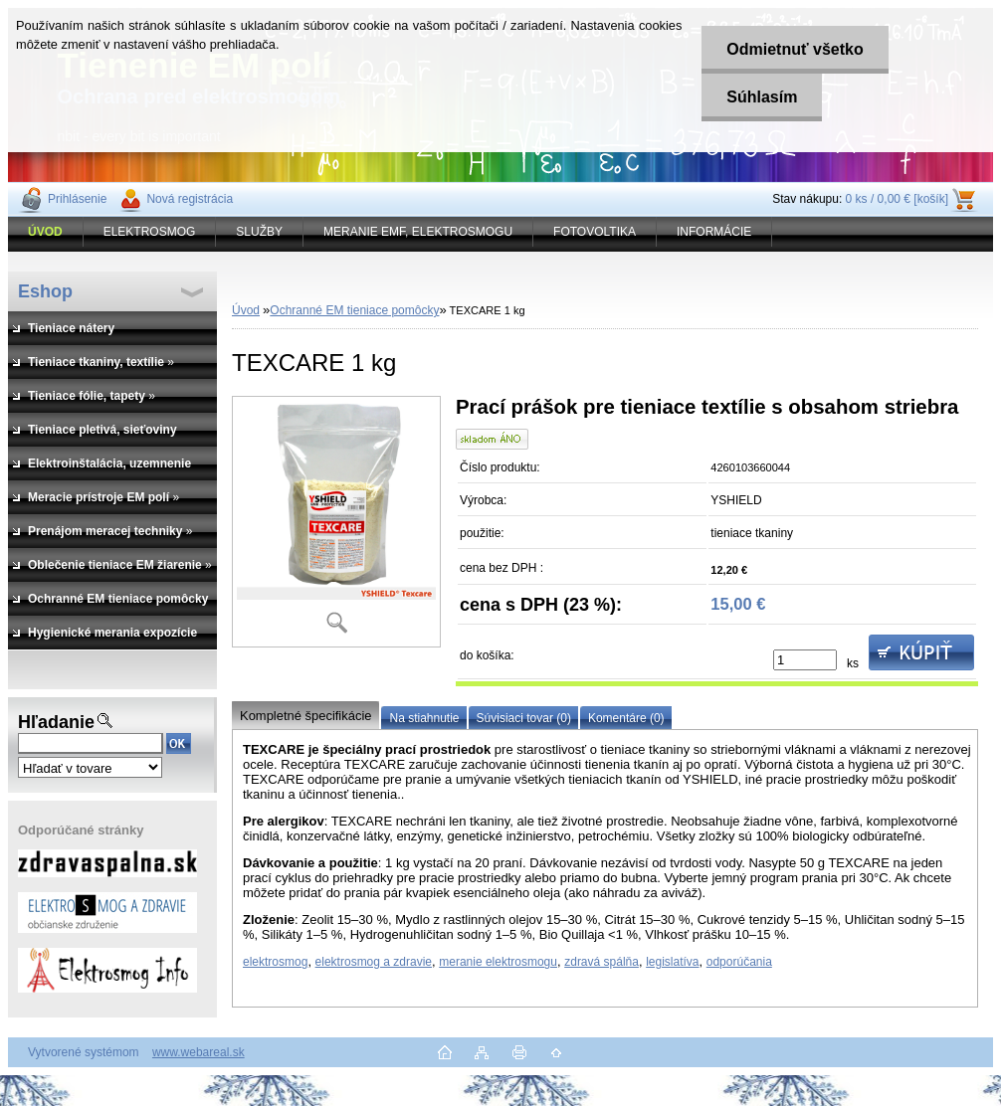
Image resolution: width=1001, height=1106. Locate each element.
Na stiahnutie (424, 718)
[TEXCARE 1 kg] (336, 521)
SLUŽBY (259, 232)
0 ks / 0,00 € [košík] (897, 199)
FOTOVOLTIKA (594, 232)
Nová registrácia (189, 199)
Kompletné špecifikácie (305, 715)
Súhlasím (761, 97)
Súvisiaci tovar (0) (524, 718)
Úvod (246, 310)
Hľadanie (56, 722)
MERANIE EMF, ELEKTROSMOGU (417, 232)
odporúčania (739, 962)
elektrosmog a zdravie (373, 962)
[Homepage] (46, 232)
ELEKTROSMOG (149, 232)
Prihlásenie (77, 199)
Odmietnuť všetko (794, 49)
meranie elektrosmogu (498, 962)
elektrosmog (275, 962)
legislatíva (672, 962)
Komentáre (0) (626, 718)
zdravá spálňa (601, 962)
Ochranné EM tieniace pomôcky (354, 310)
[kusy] (805, 659)
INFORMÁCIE (714, 232)
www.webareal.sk (198, 1052)
